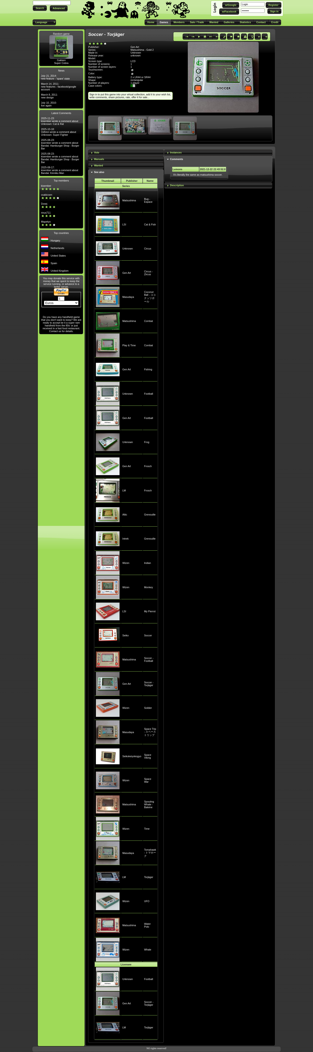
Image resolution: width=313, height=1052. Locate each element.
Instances (176, 152)
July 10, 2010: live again (48, 104)
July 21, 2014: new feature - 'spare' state (55, 77)
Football (148, 393)
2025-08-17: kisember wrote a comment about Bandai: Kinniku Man (59, 170)
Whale (147, 949)
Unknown (127, 248)
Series (126, 186)
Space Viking (147, 756)
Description (177, 185)
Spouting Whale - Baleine (149, 804)
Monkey (148, 587)
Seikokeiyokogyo (131, 756)
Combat (148, 321)
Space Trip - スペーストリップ (150, 731)
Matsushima (129, 200)
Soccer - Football (149, 659)
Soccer (148, 635)
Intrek (125, 538)
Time (147, 828)
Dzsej (44, 203)
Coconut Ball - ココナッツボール (150, 297)
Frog (146, 442)
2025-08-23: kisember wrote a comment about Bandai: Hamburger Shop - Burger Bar (60, 144)
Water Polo (147, 925)
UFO (147, 901)
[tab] (126, 153)
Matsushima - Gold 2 (142, 49)
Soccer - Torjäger (149, 684)
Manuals (99, 159)
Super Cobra (61, 63)
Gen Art (126, 272)
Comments (176, 159)
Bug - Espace (148, 200)
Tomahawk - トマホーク (150, 852)
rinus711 (46, 212)
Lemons (177, 169)
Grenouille (150, 514)
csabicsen (46, 194)
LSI (124, 224)
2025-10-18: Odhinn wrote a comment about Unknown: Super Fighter (58, 132)
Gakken (61, 60)
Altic (124, 514)
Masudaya (128, 297)
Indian (147, 563)
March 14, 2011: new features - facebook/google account (58, 86)
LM (124, 490)
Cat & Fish (150, 224)
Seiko (125, 635)
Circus (147, 248)
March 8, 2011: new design (49, 96)
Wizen (125, 563)
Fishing (148, 369)
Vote (96, 152)
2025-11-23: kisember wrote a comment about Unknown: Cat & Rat (59, 121)
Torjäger (148, 877)
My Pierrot (150, 611)
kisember (46, 185)
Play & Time (129, 345)
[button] (40, 8)
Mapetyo (46, 221)
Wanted (98, 165)
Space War (147, 780)
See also (99, 172)
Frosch (148, 466)
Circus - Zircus (148, 273)
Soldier (148, 707)
